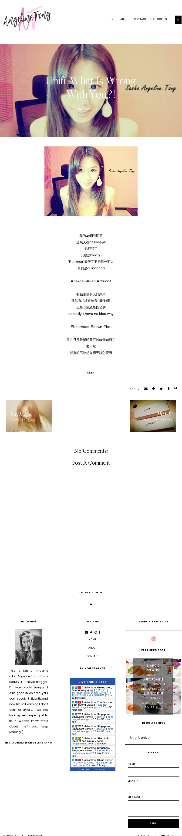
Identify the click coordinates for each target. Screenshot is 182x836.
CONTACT (140, 19)
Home (111, 19)
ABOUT (124, 19)
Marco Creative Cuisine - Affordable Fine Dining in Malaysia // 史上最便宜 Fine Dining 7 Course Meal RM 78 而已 (153, 686)
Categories (159, 19)
